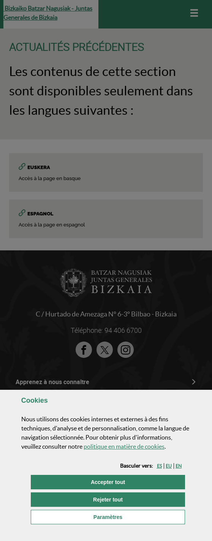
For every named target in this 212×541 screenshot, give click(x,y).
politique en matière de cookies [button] (124, 446)
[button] (159, 465)
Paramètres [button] (139, 516)
